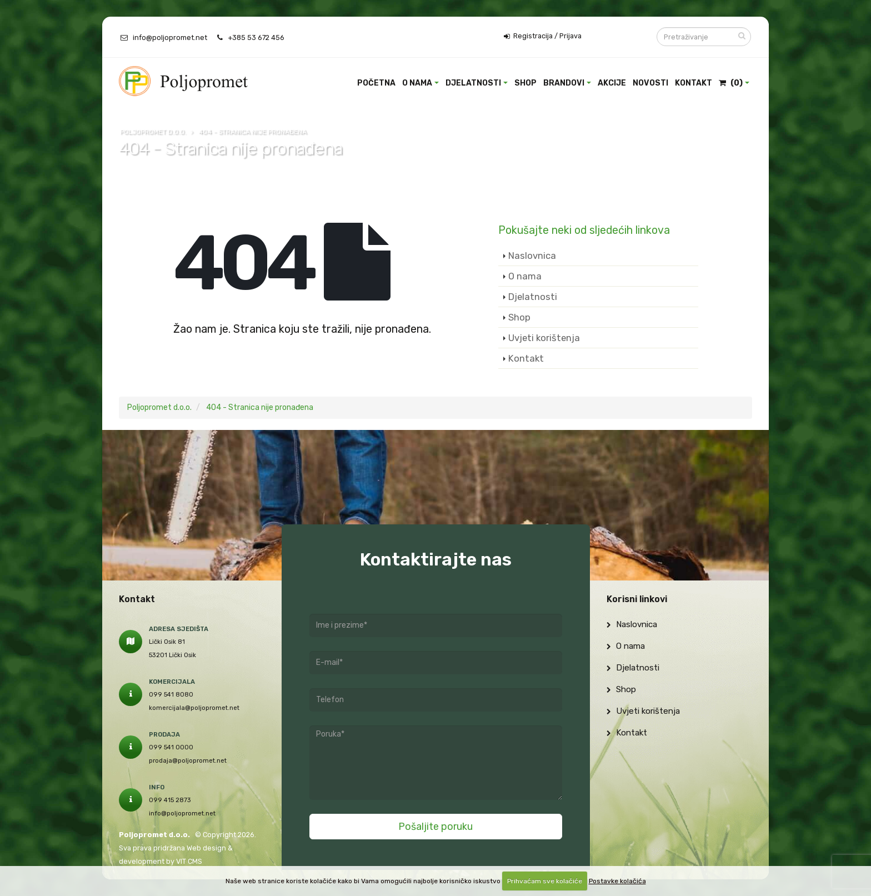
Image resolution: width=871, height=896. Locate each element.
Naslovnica (532, 255)
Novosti (650, 83)
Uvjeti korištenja (544, 337)
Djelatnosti (473, 83)
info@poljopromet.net (170, 37)
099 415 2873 (170, 800)
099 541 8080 (171, 694)
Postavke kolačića (617, 881)
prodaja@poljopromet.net (188, 760)
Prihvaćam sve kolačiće (544, 881)
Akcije (612, 83)
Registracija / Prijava (543, 36)
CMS (195, 861)
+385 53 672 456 (256, 37)
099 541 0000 (171, 747)
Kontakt (693, 83)
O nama (417, 83)
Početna (376, 83)
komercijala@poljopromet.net (194, 708)
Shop (525, 83)
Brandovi (563, 83)
